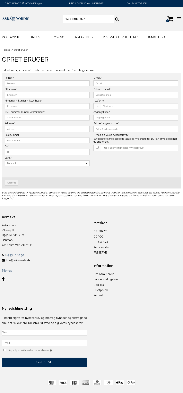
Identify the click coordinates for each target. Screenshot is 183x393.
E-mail (97, 77)
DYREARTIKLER (83, 37)
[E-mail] (44, 342)
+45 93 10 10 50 (13, 255)
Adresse (10, 123)
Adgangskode (101, 112)
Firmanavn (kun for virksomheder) (23, 100)
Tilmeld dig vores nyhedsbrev (120, 134)
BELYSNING (57, 37)
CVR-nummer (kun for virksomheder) (25, 112)
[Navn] (44, 332)
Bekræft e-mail (102, 89)
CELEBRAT (100, 231)
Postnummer (12, 134)
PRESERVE (100, 252)
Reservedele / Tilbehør (120, 37)
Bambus (34, 37)
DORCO (98, 236)
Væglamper (10, 37)
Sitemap (7, 270)
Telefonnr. (99, 100)
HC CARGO (100, 242)
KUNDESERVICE (157, 37)
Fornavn (10, 77)
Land (8, 157)
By (7, 146)
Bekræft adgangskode (106, 123)
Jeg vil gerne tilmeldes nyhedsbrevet (124, 147)
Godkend (11, 183)
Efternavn (11, 89)
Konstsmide (101, 247)
